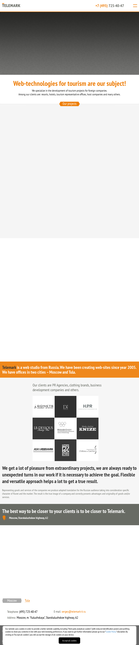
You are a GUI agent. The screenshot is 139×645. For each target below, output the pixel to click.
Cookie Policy (111, 631)
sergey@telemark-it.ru (74, 612)
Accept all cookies (69, 640)
